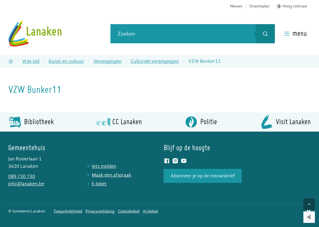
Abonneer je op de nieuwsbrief (202, 176)
